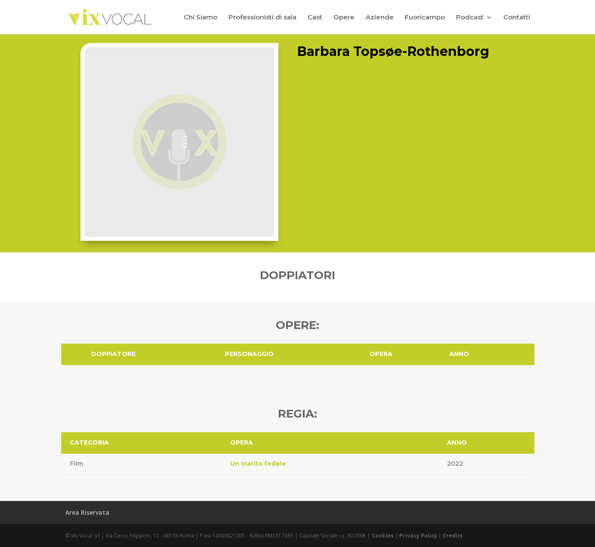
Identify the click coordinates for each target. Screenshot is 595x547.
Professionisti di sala (262, 17)
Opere (344, 17)
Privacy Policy (418, 535)
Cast (315, 17)
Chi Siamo (200, 17)
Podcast (470, 17)
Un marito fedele (258, 463)
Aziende (380, 17)
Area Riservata (87, 512)
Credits (453, 535)
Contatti (516, 17)
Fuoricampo (425, 17)
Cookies (383, 535)
